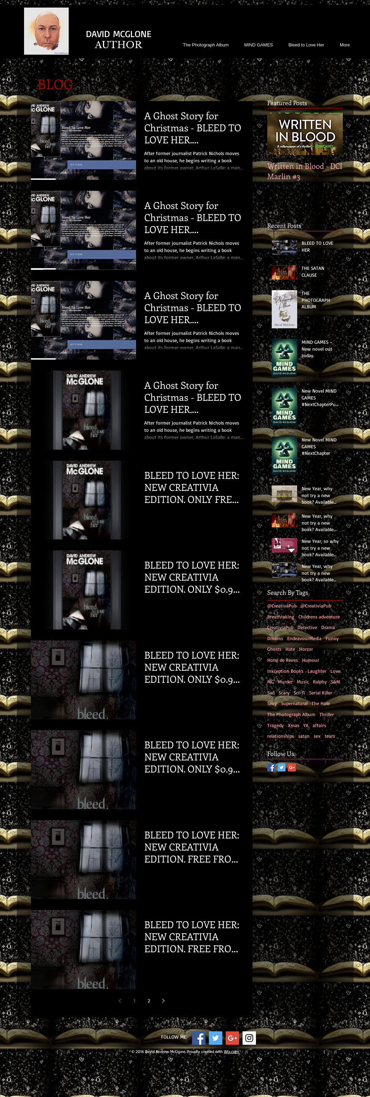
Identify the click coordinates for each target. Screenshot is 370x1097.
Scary (284, 692)
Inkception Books (285, 671)
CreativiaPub (280, 627)
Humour (310, 660)
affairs (319, 725)
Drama (328, 627)
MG (270, 681)
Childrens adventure (319, 616)
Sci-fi (299, 692)
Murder (285, 681)
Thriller (326, 714)
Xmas (293, 725)
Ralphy (320, 681)
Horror (306, 649)
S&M (335, 681)
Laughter (316, 671)
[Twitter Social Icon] (281, 767)
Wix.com (231, 1051)
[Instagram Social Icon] (249, 1038)
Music (303, 681)
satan (304, 736)
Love (335, 671)
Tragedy (275, 725)
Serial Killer (320, 692)
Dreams (275, 638)
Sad (270, 692)
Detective (307, 627)
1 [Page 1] (134, 1000)
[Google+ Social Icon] (292, 767)
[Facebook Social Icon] (271, 767)
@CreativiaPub (316, 605)
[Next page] (163, 1001)
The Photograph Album (291, 714)
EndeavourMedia (304, 638)
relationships (280, 736)
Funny (332, 638)
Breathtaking (280, 616)
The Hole (321, 703)
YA (306, 725)
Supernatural (294, 703)
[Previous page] (120, 1001)
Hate (290, 649)
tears (330, 736)
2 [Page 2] (149, 1000)
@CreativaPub (281, 605)
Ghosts (274, 649)
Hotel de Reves (282, 660)
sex (317, 736)
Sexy (272, 703)
